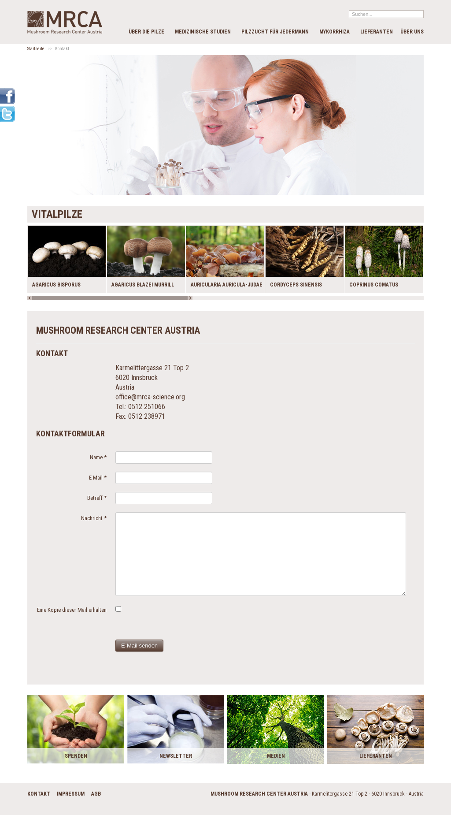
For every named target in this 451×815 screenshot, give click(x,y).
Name (98, 457)
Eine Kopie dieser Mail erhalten (72, 610)
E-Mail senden (139, 645)
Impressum (71, 794)
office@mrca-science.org (150, 397)
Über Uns (412, 32)
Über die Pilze (146, 32)
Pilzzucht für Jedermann (275, 32)
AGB (96, 794)
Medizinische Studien (203, 32)
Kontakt (38, 794)
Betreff (97, 498)
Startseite (35, 48)
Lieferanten (376, 32)
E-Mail (98, 477)
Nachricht (94, 518)
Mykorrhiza (334, 32)
